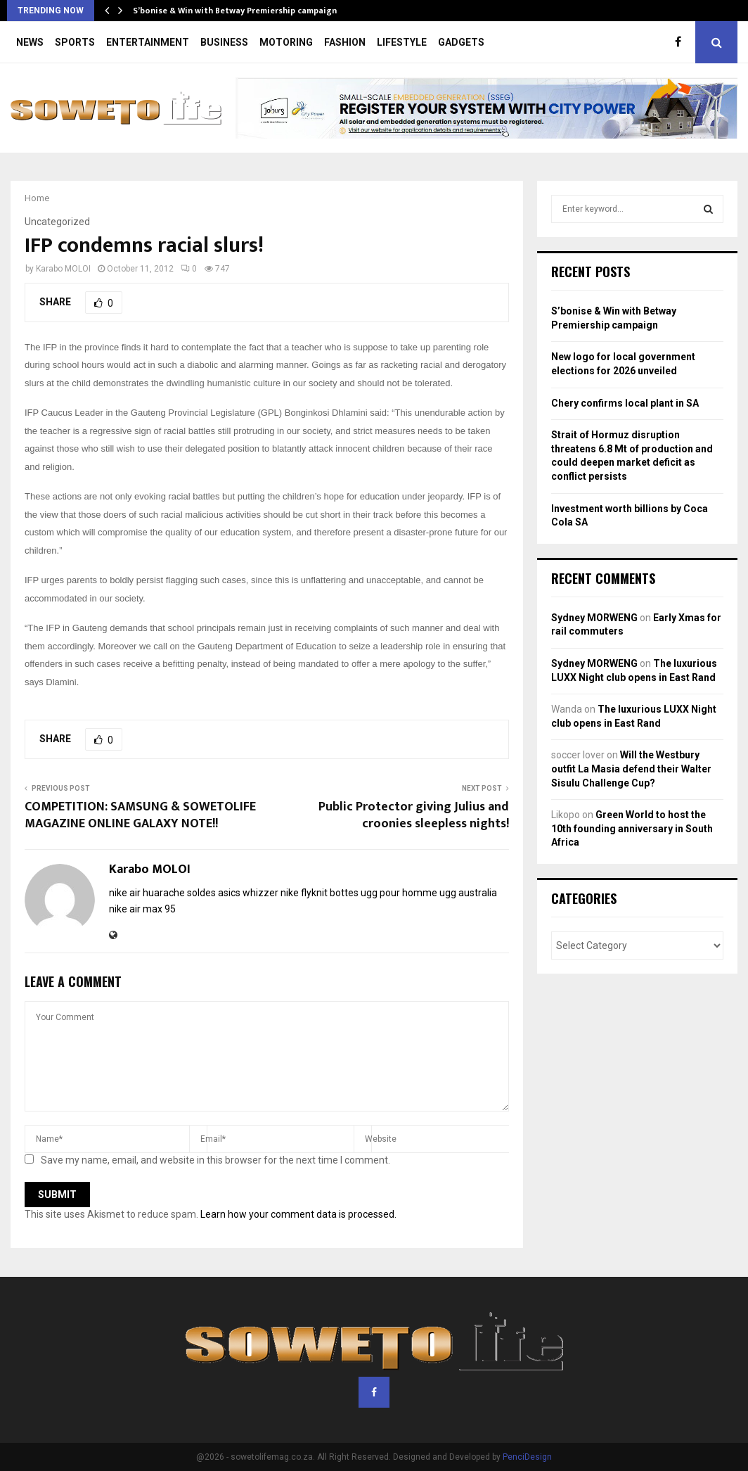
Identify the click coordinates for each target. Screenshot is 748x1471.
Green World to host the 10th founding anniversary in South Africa (632, 828)
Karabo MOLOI (63, 269)
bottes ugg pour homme (383, 892)
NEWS (30, 42)
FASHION (345, 42)
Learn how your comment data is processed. (298, 1214)
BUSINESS (224, 42)
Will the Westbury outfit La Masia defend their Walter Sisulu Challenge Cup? (631, 768)
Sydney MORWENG (594, 617)
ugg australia (468, 892)
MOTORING (286, 42)
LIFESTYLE (402, 42)
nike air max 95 (142, 909)
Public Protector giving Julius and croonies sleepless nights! (413, 815)
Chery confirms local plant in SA (625, 403)
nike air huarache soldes (162, 892)
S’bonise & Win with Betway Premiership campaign (235, 11)
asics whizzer (248, 892)
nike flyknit (304, 892)
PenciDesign (527, 1457)
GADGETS (461, 42)
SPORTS (75, 42)
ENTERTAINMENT (147, 42)
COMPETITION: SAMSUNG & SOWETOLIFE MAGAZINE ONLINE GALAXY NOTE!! (140, 815)
